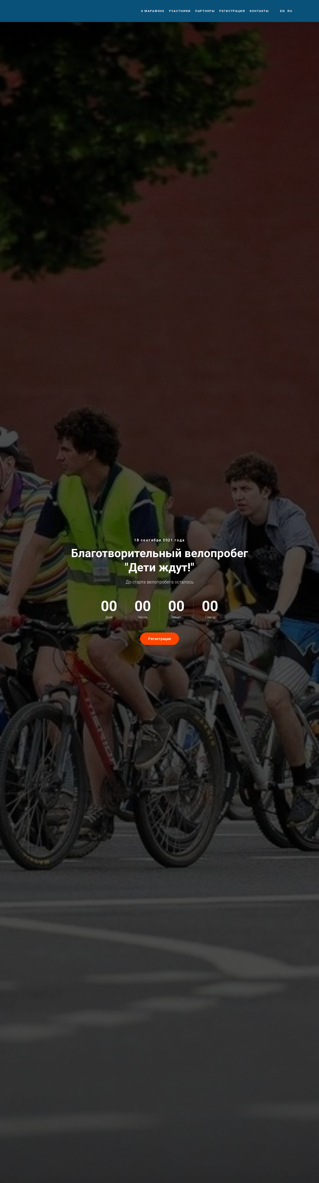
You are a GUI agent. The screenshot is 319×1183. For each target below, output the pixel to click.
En (282, 11)
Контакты (259, 11)
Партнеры (205, 11)
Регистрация (232, 11)
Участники (180, 11)
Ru (289, 11)
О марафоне (152, 11)
